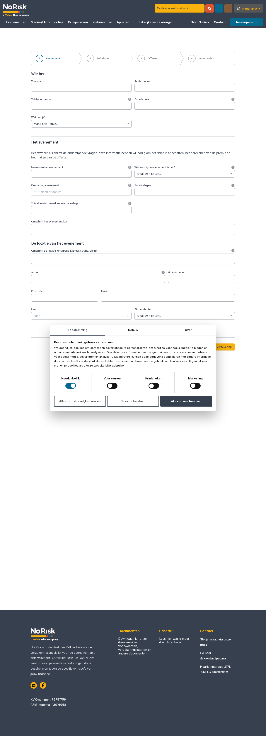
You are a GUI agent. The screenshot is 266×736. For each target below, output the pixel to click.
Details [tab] (133, 330)
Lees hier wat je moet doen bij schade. (174, 640)
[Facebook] (43, 685)
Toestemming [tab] (77, 330)
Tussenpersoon (246, 22)
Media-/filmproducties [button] (47, 22)
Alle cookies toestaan (186, 401)
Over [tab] (188, 330)
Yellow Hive (74, 647)
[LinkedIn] (33, 685)
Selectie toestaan (133, 401)
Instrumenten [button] (102, 22)
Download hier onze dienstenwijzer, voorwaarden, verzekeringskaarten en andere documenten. (134, 646)
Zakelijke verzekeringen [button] (155, 22)
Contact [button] (220, 22)
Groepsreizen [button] (78, 22)
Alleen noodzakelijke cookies (80, 401)
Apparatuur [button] (125, 22)
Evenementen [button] (14, 22)
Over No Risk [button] (200, 22)
